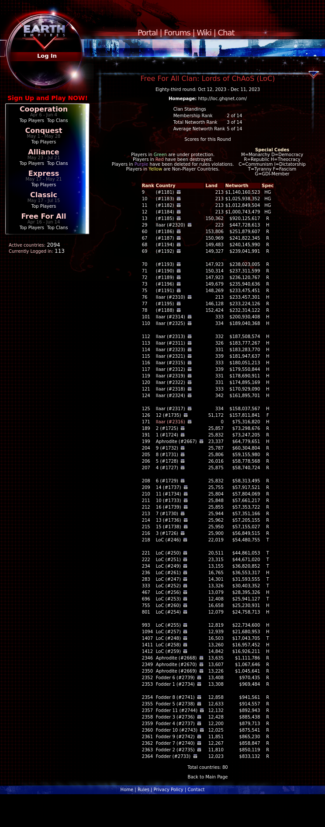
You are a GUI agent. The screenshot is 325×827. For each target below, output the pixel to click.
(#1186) (165, 231)
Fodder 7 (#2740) (175, 743)
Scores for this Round (207, 139)
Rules (143, 789)
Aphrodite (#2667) (176, 441)
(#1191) (165, 290)
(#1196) (165, 284)
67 (145, 238)
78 (145, 310)
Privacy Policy (168, 789)
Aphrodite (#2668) (176, 658)
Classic (43, 195)
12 (145, 211)
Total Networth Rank (195, 122)
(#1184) (165, 211)
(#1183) (165, 198)
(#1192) (165, 251)
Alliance (43, 152)
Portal (148, 32)
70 (145, 264)
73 (145, 284)
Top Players (32, 120)
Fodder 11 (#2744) (176, 710)
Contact (195, 789)
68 (145, 244)
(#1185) (165, 218)
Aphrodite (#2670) (176, 664)
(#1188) (165, 310)
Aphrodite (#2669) (176, 671)
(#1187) (165, 238)
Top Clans (57, 120)
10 (145, 198)
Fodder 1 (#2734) (175, 684)
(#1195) (165, 303)
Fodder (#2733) (173, 756)
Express (43, 173)
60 (145, 231)
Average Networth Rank (199, 128)
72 (145, 277)
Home (127, 789)
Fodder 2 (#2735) (175, 749)
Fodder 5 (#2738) (175, 703)
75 (145, 290)
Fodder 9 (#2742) (175, 736)
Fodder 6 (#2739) (175, 677)
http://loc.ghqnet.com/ (222, 98)
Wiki (204, 32)
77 (145, 303)
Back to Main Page (208, 777)
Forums (177, 32)
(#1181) (165, 192)
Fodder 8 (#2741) (175, 697)
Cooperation (44, 109)
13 (145, 218)
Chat (226, 32)
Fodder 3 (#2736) (175, 717)
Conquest (43, 130)
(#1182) (165, 205)
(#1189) (165, 277)
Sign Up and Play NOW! (47, 97)
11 (145, 205)
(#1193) (165, 264)
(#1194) (165, 244)
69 (145, 251)
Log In (47, 55)
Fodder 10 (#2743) (176, 730)
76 (145, 297)
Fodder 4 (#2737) (175, 723)
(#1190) (165, 271)
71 (145, 271)
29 (145, 225)
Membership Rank (193, 115)
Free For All (43, 216)
